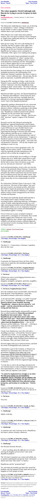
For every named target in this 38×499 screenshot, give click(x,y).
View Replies (22, 238)
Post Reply (5, 238)
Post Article (33, 3)
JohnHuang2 (26, 237)
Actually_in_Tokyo (29, 406)
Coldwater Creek (29, 420)
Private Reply (13, 238)
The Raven (26, 253)
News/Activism (32, 1)
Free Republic (5, 1)
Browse (3, 3)
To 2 (19, 285)
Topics (27, 3)
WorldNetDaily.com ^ (7, 17)
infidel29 (26, 474)
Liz (24, 388)
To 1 (19, 255)
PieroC (25, 284)
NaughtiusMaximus (28, 268)
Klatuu (25, 438)
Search (8, 3)
